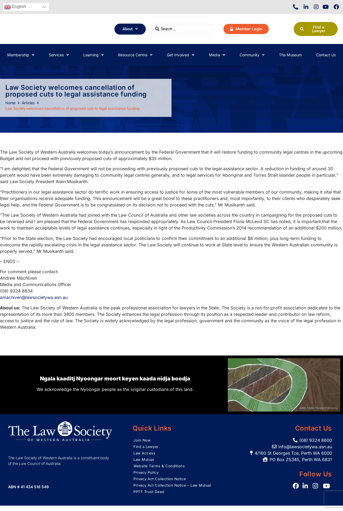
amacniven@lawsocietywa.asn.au (34, 297)
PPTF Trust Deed (149, 497)
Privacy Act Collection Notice (161, 478)
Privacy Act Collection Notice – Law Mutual (167, 488)
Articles (28, 103)
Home (10, 103)
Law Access (144, 453)
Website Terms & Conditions (159, 466)
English (15, 7)
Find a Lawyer (146, 446)
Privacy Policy (146, 472)
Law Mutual (144, 459)
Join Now (142, 440)
